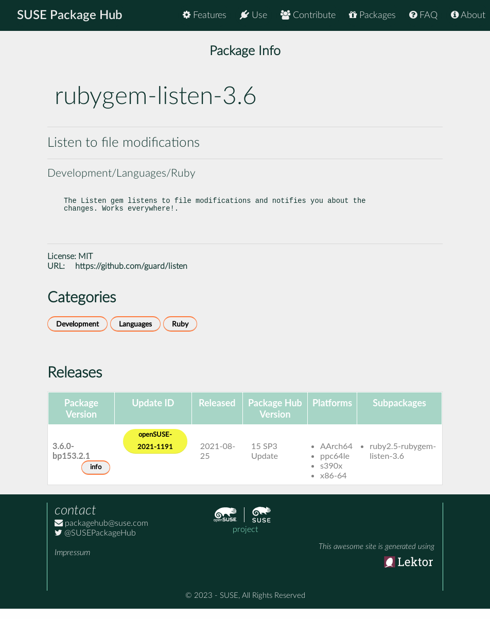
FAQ (423, 15)
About (468, 15)
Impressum (72, 563)
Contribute (308, 15)
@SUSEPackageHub (95, 543)
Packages (372, 15)
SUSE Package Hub (69, 15)
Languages (135, 334)
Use (253, 15)
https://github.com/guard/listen (131, 276)
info (95, 477)
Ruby (180, 334)
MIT (85, 267)
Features (204, 15)
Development (77, 334)
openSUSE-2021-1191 (155, 451)
